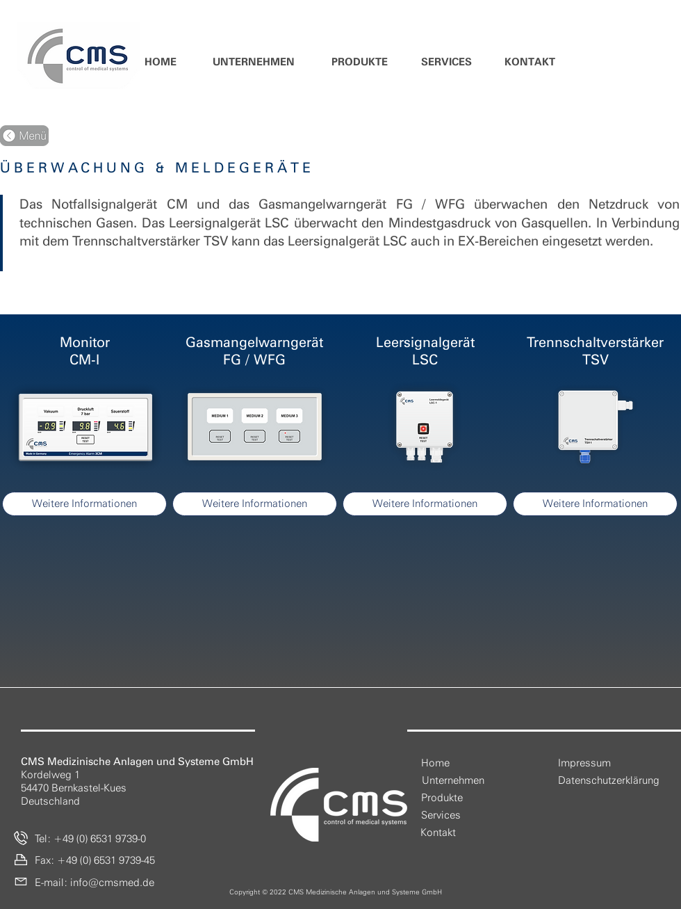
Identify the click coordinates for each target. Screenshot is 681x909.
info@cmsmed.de (112, 882)
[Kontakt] (438, 833)
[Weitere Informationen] (84, 504)
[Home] (435, 763)
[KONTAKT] (529, 62)
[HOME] (160, 62)
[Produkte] (442, 798)
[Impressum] (584, 763)
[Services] (441, 815)
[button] (253, 62)
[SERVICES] (446, 62)
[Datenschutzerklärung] (608, 780)
